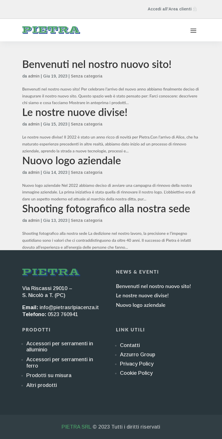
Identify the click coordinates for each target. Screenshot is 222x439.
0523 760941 (63, 314)
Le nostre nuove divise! (74, 112)
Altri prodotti (41, 385)
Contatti (130, 345)
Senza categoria (86, 76)
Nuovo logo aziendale (71, 160)
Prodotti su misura (48, 375)
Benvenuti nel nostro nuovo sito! (97, 64)
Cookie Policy (136, 373)
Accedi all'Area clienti (170, 9)
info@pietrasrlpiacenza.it (69, 307)
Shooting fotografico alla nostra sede (106, 208)
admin (34, 76)
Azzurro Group (137, 354)
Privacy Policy (136, 364)
